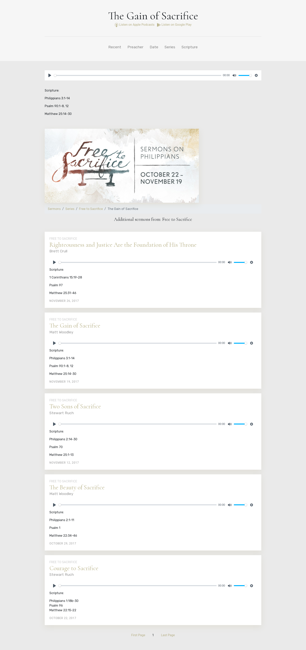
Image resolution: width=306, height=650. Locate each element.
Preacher (135, 47)
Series (170, 47)
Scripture (189, 47)
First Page (138, 635)
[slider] (137, 75)
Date (154, 47)
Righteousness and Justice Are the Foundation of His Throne (123, 244)
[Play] (50, 75)
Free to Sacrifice (91, 209)
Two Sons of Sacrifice (75, 406)
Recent (114, 47)
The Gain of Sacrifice (74, 325)
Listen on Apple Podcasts (135, 24)
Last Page (168, 635)
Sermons (54, 209)
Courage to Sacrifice (73, 568)
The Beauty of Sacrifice (77, 487)
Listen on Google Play (174, 24)
